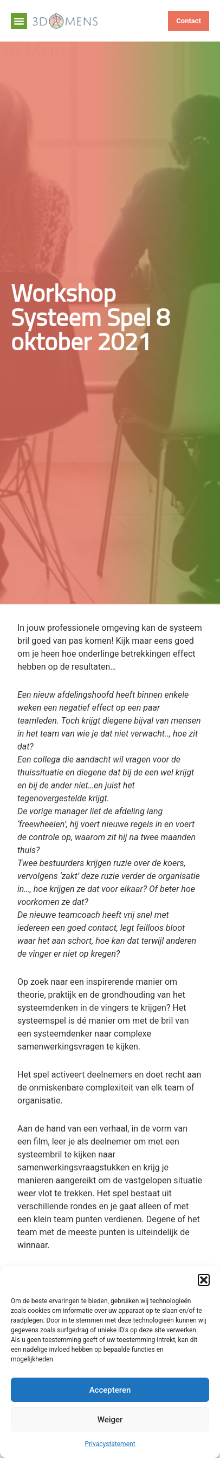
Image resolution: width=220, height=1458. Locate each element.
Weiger (110, 1420)
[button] (203, 1280)
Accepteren (110, 1390)
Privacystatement (110, 1444)
